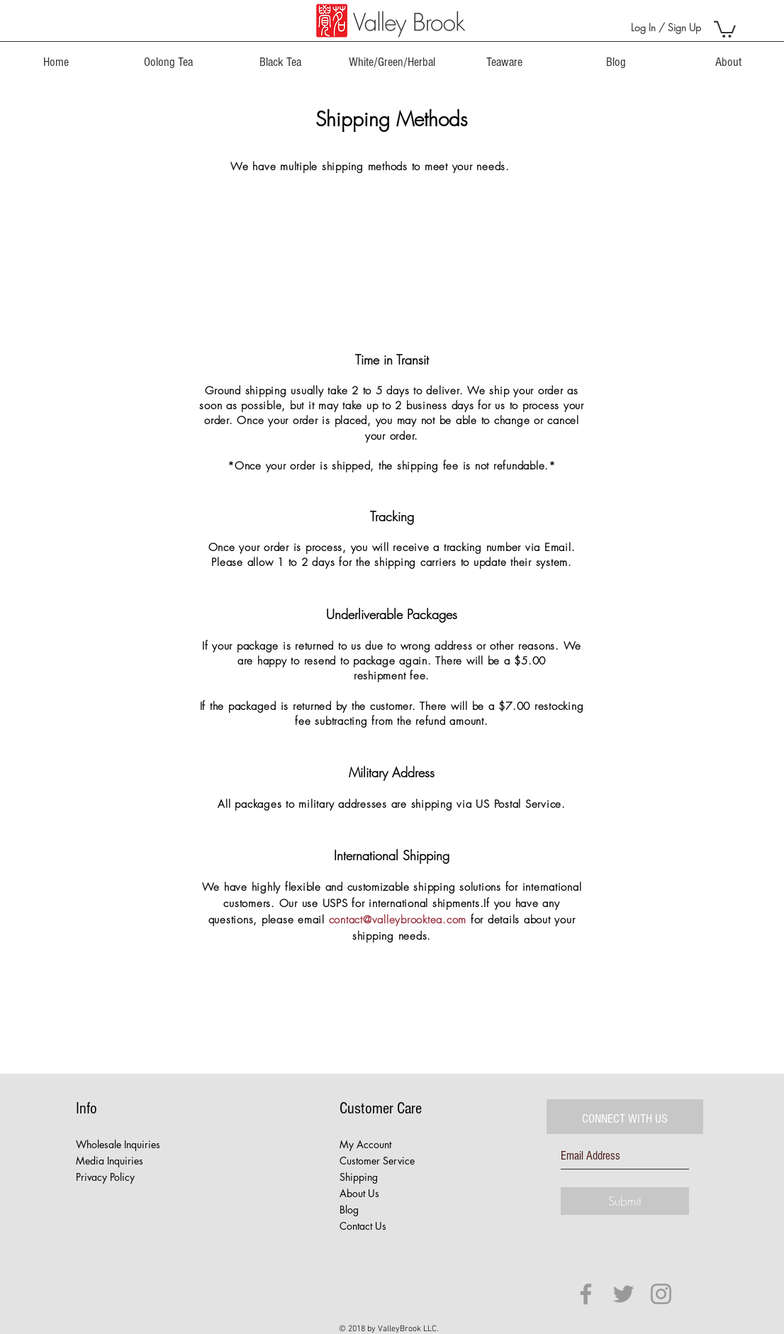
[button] (725, 28)
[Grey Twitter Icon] (623, 1294)
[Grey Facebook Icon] (586, 1294)
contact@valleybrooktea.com (398, 920)
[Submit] (625, 1201)
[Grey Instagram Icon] (661, 1294)
